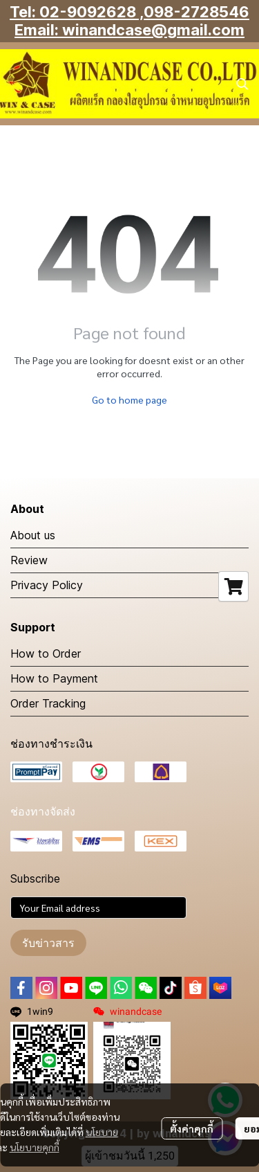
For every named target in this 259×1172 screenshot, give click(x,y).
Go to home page (129, 399)
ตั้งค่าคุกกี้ (191, 1128)
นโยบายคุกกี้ (34, 1147)
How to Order (45, 653)
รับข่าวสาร (48, 943)
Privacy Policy (46, 585)
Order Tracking (48, 703)
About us (32, 535)
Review (29, 560)
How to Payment (54, 678)
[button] (242, 83)
